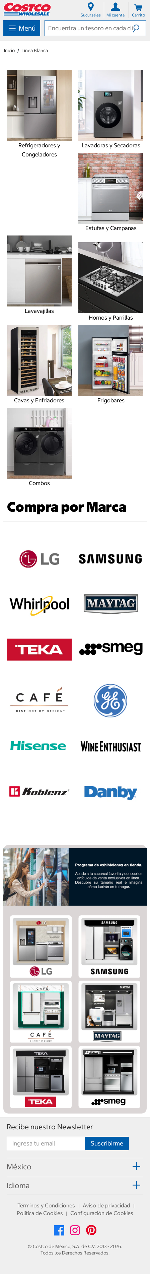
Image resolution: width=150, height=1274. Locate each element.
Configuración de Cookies (101, 1213)
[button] (139, 28)
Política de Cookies (40, 1213)
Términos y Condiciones (46, 1205)
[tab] (75, 1167)
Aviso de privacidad (106, 1205)
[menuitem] (21, 28)
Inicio (9, 50)
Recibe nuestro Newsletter (50, 1126)
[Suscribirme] (107, 1143)
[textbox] (89, 28)
